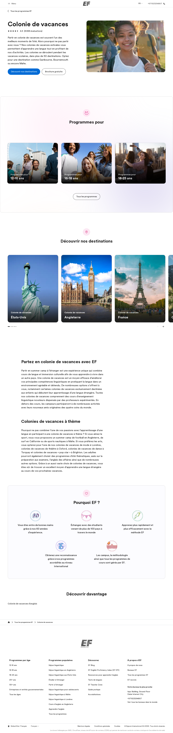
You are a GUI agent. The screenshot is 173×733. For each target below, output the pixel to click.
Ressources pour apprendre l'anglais (103, 675)
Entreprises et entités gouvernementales (26, 689)
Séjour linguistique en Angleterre (62, 670)
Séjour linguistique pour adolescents (64, 689)
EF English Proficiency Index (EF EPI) (103, 670)
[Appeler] (156, 3)
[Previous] (158, 326)
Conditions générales (102, 726)
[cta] (24, 71)
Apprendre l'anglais (56, 709)
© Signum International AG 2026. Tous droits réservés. (144, 726)
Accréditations (94, 694)
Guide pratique (94, 689)
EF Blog (91, 665)
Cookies (117, 726)
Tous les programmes (58, 714)
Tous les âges (15, 694)
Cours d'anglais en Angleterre (61, 704)
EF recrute (131, 680)
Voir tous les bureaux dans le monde (142, 702)
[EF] (86, 4)
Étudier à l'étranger (56, 680)
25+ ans (12, 680)
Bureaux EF (132, 670)
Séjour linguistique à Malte (59, 694)
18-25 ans (13, 675)
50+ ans (12, 685)
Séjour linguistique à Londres (60, 699)
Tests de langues (95, 680)
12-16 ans (13, 665)
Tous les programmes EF (21, 11)
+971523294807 (134, 698)
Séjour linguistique (56, 665)
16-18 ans (13, 670)
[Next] (163, 326)
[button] (12, 3)
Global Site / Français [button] (17, 726)
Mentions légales (84, 726)
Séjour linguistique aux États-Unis (62, 675)
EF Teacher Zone (95, 685)
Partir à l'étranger (56, 685)
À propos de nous (134, 665)
